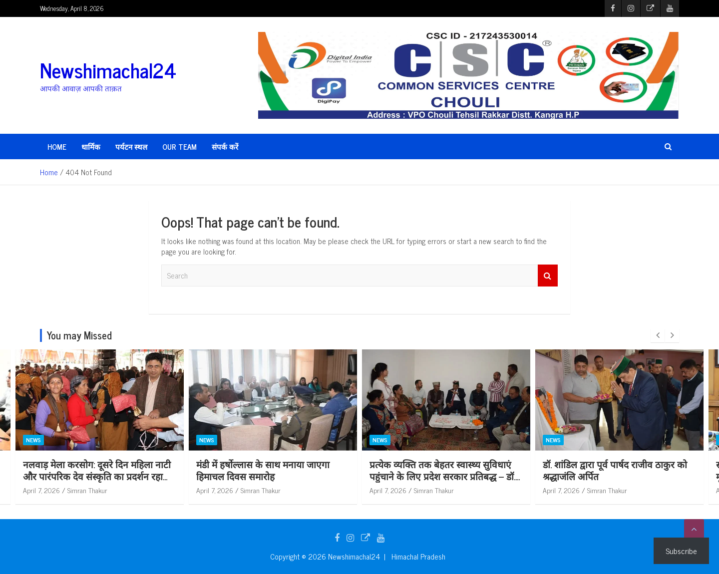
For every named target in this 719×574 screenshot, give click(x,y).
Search (548, 276)
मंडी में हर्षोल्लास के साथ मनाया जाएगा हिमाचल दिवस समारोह (263, 470)
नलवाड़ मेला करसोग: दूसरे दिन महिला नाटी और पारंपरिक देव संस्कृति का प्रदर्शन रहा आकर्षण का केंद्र (97, 476)
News (33, 440)
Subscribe (681, 550)
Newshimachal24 (108, 69)
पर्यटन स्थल (131, 146)
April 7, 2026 (41, 490)
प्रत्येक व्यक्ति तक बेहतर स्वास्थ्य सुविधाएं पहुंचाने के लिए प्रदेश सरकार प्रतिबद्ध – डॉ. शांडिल (442, 476)
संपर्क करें (225, 146)
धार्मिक (90, 146)
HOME (56, 146)
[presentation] (658, 335)
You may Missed (79, 335)
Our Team (179, 146)
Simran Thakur (87, 490)
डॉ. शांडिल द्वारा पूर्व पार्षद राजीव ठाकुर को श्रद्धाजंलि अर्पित (615, 470)
